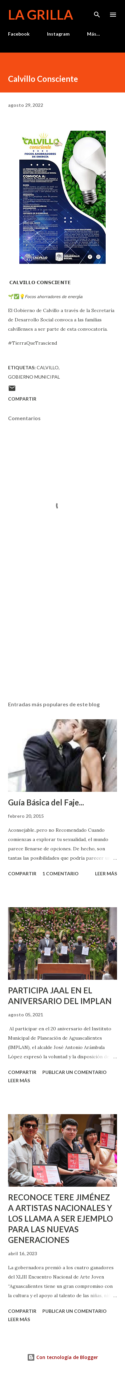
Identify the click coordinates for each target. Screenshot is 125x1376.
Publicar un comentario (74, 1072)
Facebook (19, 34)
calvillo (48, 367)
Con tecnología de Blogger (62, 1357)
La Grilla (40, 15)
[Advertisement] (62, 638)
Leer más (106, 873)
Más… (93, 34)
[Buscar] (97, 12)
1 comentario (60, 873)
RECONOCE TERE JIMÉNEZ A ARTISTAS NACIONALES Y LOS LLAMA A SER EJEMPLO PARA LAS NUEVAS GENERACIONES (60, 1218)
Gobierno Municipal (34, 377)
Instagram (58, 34)
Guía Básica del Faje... (46, 802)
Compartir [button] (22, 399)
